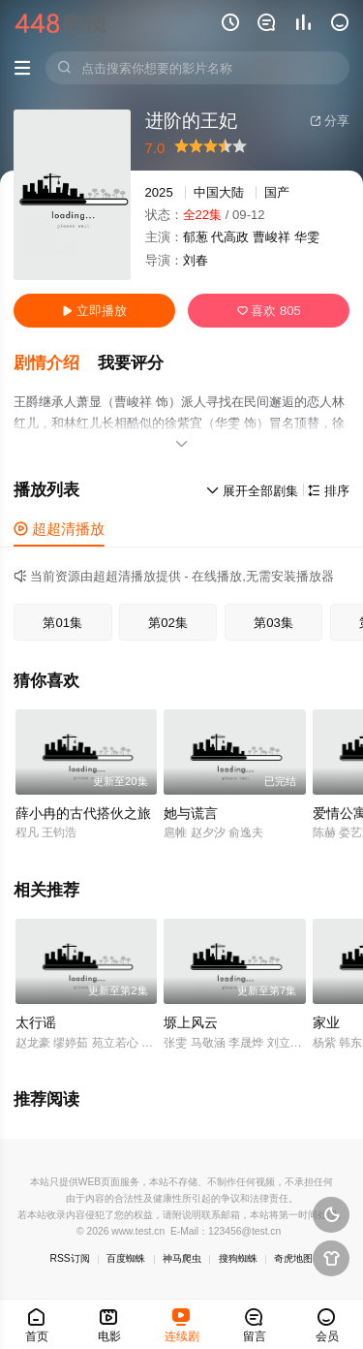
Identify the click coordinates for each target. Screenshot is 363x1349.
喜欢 (269, 310)
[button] (56, 363)
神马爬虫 (182, 1258)
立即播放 (94, 310)
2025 (159, 192)
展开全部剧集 (252, 491)
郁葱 (195, 237)
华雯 (306, 237)
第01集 (62, 622)
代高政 (230, 237)
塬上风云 (191, 1022)
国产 (276, 192)
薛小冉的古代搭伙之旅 (83, 813)
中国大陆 (219, 192)
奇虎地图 (293, 1258)
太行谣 (35, 1022)
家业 (326, 1022)
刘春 (195, 260)
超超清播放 (59, 528)
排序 (328, 491)
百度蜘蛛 (125, 1258)
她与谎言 (191, 813)
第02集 (168, 622)
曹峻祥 (271, 237)
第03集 (273, 622)
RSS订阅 (70, 1258)
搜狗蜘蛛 (238, 1258)
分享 (329, 120)
